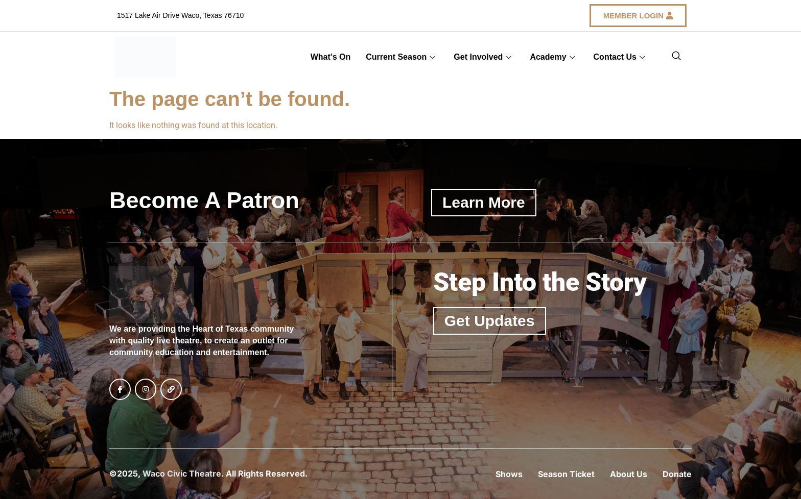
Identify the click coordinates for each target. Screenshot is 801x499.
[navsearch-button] (676, 57)
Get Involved (482, 57)
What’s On (331, 57)
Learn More (483, 202)
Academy (552, 57)
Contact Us (619, 57)
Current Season (400, 57)
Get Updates (489, 320)
